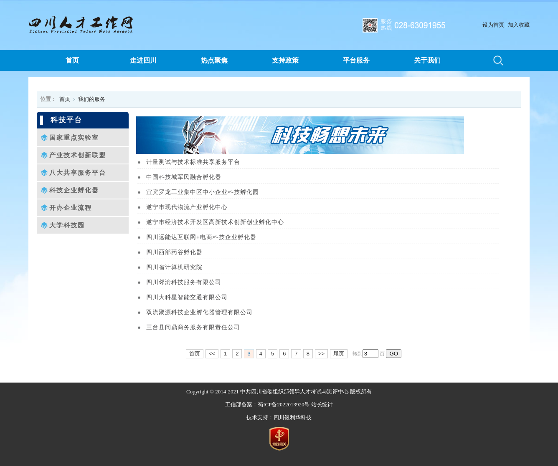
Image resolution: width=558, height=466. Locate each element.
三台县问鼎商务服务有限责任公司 (198, 327)
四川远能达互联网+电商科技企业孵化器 (206, 237)
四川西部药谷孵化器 (179, 252)
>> (321, 353)
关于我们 (427, 60)
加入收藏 (519, 25)
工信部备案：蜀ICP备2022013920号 (267, 404)
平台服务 (356, 60)
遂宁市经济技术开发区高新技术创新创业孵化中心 (220, 222)
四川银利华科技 (293, 417)
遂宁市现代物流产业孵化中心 (192, 207)
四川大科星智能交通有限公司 (192, 297)
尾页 (338, 353)
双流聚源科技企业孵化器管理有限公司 (204, 312)
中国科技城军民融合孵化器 (189, 177)
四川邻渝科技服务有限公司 (189, 282)
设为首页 (493, 25)
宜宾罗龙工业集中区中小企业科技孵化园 (207, 192)
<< (212, 353)
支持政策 (285, 60)
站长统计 (322, 404)
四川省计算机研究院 (179, 267)
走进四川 (143, 60)
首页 (72, 60)
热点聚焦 (214, 60)
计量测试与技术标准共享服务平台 (198, 162)
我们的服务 (91, 99)
